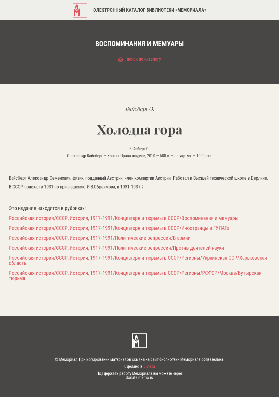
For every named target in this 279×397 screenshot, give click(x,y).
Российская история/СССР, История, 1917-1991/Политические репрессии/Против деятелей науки (116, 248)
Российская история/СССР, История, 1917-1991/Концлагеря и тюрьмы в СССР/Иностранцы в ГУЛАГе (119, 228)
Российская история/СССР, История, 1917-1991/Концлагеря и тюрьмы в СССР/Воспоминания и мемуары (123, 218)
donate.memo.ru (139, 377)
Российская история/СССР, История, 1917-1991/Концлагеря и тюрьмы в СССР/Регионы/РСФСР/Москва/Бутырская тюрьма (135, 275)
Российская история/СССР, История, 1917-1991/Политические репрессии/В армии (100, 238)
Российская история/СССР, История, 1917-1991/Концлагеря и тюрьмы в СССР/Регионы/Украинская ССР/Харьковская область (138, 260)
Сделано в (139, 366)
